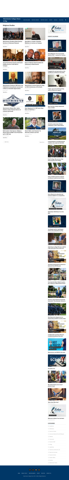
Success (51, 460)
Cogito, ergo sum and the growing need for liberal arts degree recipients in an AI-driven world (56, 90)
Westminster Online (53, 462)
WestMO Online (44, 19)
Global (12, 38)
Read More (5, 46)
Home (19, 473)
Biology (57, 296)
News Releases (26, 19)
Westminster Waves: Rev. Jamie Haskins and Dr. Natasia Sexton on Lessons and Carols (12, 111)
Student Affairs (35, 106)
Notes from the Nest (53, 85)
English (51, 314)
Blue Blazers (55, 103)
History (56, 120)
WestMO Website (35, 19)
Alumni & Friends (52, 156)
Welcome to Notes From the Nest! (56, 418)
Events (50, 19)
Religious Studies (34, 38)
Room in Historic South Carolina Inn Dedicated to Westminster (34, 63)
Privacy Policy (24, 473)
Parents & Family (52, 455)
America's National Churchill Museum (32, 59)
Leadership (51, 447)
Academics (6, 82)
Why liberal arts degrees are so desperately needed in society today (57, 318)
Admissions (51, 173)
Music (11, 59)
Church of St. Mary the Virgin (54, 50)
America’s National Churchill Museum (56, 434)
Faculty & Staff (7, 38)
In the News (28, 38)
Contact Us (49, 473)
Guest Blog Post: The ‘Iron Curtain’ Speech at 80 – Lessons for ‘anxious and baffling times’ (56, 55)
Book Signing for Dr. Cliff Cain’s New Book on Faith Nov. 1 (34, 110)
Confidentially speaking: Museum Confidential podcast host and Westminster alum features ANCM (56, 336)
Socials (55, 19)
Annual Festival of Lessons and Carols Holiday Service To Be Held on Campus (13, 64)
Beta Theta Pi (51, 120)
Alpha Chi (51, 103)
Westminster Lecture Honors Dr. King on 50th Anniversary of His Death (35, 86)
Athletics (61, 19)
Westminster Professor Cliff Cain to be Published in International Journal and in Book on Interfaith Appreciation (13, 88)
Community (56, 173)
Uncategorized (59, 208)
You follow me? (51, 368)
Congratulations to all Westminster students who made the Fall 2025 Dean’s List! (56, 143)
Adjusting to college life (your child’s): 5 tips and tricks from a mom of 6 (57, 247)
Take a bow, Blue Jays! (53, 402)
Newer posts (42, 143)
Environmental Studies (59, 191)
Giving (50, 444)
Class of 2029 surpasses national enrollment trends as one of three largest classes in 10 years (56, 178)
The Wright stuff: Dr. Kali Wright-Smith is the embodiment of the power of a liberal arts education (56, 231)
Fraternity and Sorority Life (54, 449)
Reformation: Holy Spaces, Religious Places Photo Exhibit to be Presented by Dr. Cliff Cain (13, 133)
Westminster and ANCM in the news (56, 352)
